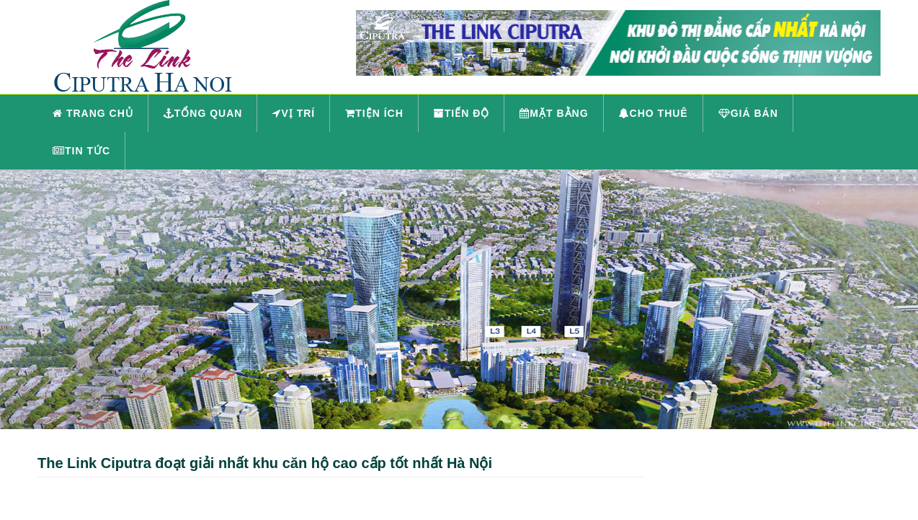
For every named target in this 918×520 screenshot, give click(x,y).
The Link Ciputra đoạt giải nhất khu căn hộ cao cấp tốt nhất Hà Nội (264, 463)
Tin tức (81, 151)
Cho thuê (653, 113)
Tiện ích (374, 113)
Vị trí (293, 113)
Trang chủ (93, 113)
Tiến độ (462, 113)
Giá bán (748, 113)
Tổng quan (203, 113)
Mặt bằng (554, 113)
